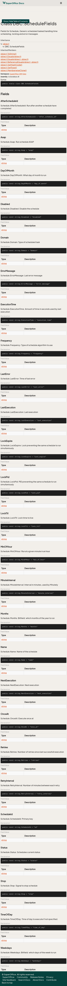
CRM (20, 74)
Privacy (49, 977)
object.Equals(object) (11, 56)
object (6, 44)
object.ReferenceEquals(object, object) (19, 62)
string (4, 129)
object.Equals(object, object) (14, 59)
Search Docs (24, 980)
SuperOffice (14, 74)
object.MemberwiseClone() (14, 70)
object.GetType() (9, 67)
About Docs (38, 980)
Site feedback (9, 980)
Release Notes (37, 977)
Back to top (7, 983)
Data (24, 74)
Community (22, 977)
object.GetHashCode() (11, 65)
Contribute (51, 980)
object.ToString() (8, 54)
